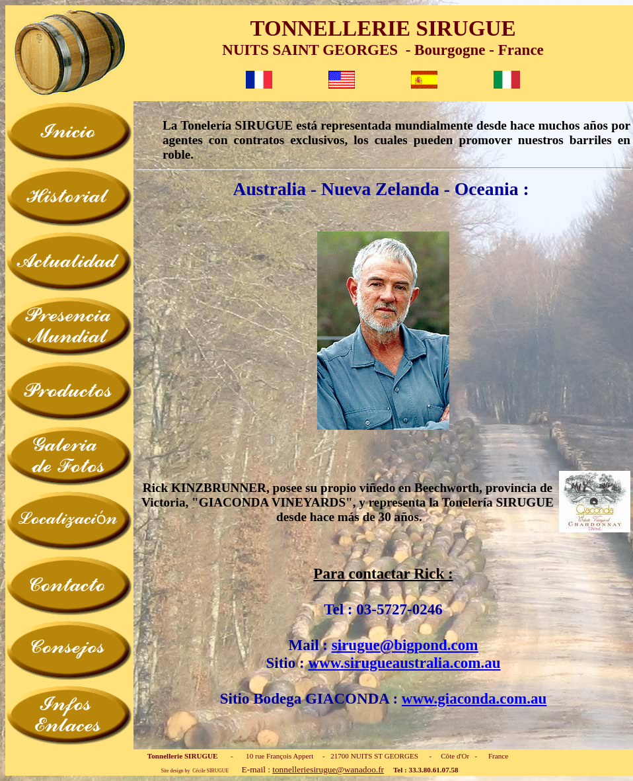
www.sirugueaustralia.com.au (404, 662)
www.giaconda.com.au (474, 698)
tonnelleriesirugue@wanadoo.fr (328, 769)
